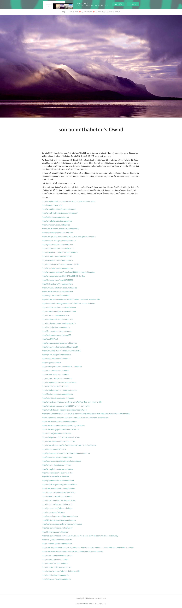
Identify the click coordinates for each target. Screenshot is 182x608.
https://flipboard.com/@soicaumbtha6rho (57, 284)
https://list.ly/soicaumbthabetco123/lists (57, 540)
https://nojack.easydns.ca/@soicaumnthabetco (59, 485)
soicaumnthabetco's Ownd (91, 129)
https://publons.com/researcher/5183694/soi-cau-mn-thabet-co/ (66, 453)
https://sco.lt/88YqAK (50, 339)
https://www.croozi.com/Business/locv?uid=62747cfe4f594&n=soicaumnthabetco (72, 552)
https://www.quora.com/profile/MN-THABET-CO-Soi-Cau (63, 276)
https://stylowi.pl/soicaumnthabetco (55, 374)
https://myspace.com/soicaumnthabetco (57, 256)
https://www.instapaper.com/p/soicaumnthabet (59, 390)
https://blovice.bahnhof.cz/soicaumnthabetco (59, 520)
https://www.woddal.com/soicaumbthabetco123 (60, 347)
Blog (63, 12)
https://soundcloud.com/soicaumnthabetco (58, 398)
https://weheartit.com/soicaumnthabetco (57, 544)
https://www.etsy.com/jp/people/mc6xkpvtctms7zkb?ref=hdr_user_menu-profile (72, 402)
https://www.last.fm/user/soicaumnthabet (57, 292)
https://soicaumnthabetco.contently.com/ (57, 528)
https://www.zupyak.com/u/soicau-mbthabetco (59, 343)
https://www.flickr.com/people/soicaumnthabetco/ (60, 229)
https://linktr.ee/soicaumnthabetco (55, 563)
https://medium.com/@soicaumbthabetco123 (59, 241)
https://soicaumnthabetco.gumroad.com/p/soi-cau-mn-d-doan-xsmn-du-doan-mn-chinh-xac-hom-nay (80, 536)
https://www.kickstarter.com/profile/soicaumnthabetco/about (64, 410)
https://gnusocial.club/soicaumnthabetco (57, 508)
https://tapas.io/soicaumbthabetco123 (56, 359)
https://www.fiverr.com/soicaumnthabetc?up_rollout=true (63, 426)
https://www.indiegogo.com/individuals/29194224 (60, 430)
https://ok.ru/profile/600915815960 (55, 386)
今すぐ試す (118, 4)
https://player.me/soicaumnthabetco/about (58, 481)
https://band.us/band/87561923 (54, 449)
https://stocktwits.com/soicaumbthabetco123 (59, 323)
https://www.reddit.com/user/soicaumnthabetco (59, 252)
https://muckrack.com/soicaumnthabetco (57, 473)
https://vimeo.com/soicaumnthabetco (56, 225)
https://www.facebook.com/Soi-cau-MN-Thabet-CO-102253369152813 (68, 201)
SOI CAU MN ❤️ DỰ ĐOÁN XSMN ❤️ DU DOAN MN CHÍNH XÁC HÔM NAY (95, 12)
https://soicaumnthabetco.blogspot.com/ (57, 457)
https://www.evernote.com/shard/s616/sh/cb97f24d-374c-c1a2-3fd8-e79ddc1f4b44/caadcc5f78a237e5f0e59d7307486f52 (88, 548)
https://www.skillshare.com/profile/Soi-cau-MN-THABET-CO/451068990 (69, 445)
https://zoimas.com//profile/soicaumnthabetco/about (61, 461)
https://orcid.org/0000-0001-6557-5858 (56, 433)
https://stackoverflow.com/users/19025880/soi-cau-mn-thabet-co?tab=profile (71, 300)
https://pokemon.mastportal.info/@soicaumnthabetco (62, 524)
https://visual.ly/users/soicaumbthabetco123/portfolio (62, 367)
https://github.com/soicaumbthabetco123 (57, 245)
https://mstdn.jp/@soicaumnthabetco (56, 327)
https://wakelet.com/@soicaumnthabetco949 (59, 311)
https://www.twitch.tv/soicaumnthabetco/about (59, 422)
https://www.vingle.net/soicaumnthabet (56, 465)
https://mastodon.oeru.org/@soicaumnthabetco (60, 516)
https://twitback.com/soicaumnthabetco (56, 496)
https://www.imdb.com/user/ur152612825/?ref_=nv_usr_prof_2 (65, 406)
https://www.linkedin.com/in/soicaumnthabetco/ (59, 213)
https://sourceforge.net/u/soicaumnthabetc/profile (60, 264)
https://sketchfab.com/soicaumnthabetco (57, 260)
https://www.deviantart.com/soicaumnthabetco (59, 288)
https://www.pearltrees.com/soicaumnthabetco (59, 382)
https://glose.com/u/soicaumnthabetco (56, 579)
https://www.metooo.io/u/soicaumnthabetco (58, 489)
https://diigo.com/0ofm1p (51, 363)
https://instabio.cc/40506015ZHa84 (55, 559)
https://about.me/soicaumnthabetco (55, 217)
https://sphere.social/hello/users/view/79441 (58, 493)
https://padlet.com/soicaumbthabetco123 (57, 319)
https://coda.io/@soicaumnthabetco (55, 575)
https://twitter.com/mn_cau (52, 205)
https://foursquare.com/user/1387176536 (57, 280)
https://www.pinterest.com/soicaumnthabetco (59, 209)
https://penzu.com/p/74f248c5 (53, 512)
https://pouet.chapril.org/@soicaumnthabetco (59, 500)
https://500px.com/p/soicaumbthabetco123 (58, 248)
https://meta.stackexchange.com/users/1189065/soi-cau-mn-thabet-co (68, 304)
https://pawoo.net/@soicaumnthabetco (56, 355)
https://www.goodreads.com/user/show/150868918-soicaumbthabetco (68, 272)
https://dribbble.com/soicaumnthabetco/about (59, 308)
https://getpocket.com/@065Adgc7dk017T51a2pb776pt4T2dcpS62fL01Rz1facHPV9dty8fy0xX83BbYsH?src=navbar (86, 414)
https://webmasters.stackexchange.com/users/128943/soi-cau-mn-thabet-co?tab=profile (75, 418)
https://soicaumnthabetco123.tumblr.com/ (57, 233)
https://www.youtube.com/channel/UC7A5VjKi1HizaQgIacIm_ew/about (68, 237)
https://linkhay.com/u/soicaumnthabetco (57, 378)
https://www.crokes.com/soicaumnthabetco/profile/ (61, 571)
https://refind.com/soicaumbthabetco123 (57, 504)
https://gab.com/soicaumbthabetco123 (56, 335)
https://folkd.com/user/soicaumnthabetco (57, 394)
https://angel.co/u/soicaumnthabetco (56, 296)
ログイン (133, 4)
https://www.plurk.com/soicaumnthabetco (57, 469)
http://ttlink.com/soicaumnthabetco (55, 532)
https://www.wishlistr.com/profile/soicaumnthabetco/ (61, 351)
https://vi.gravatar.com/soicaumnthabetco (57, 268)
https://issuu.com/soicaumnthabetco (55, 315)
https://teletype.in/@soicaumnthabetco (56, 567)
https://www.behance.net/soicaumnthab (57, 221)
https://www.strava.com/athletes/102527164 (58, 441)
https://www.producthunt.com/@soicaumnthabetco (61, 437)
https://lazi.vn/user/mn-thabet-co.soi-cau (57, 556)
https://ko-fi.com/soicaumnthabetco (55, 371)
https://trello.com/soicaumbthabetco (55, 477)
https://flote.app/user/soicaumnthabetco (57, 331)
